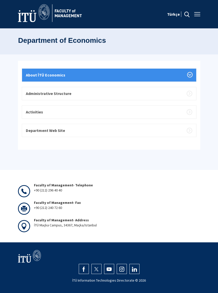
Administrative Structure (48, 93)
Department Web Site (45, 130)
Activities (34, 111)
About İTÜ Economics (45, 74)
